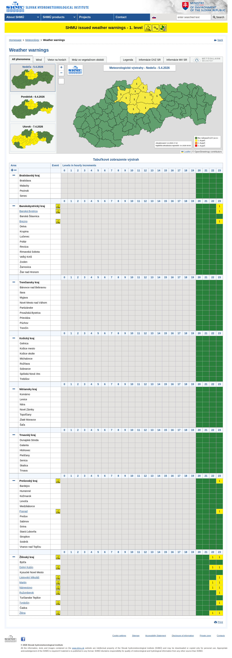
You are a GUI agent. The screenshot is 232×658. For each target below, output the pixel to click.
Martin (22, 582)
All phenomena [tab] (21, 59)
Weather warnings (54, 40)
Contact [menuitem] (121, 17)
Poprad (23, 511)
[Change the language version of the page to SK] (154, 17)
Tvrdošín (24, 602)
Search (220, 17)
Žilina (22, 612)
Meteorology (32, 40)
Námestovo (25, 587)
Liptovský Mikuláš (29, 577)
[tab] (206, 60)
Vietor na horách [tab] (56, 59)
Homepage (15, 40)
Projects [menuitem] (85, 17)
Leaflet (185, 152)
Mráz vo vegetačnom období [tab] (88, 59)
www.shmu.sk (78, 648)
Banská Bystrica (28, 211)
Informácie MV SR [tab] (176, 59)
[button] (61, 67)
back (220, 40)
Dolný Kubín (26, 567)
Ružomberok (26, 592)
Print (220, 622)
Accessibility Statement (155, 635)
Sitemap (135, 635)
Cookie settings (119, 635)
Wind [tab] (39, 59)
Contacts (221, 635)
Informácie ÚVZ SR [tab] (150, 59)
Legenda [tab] (128, 59)
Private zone (205, 635)
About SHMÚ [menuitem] (15, 17)
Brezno (23, 221)
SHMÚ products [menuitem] (54, 17)
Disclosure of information (183, 635)
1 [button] (135, 91)
